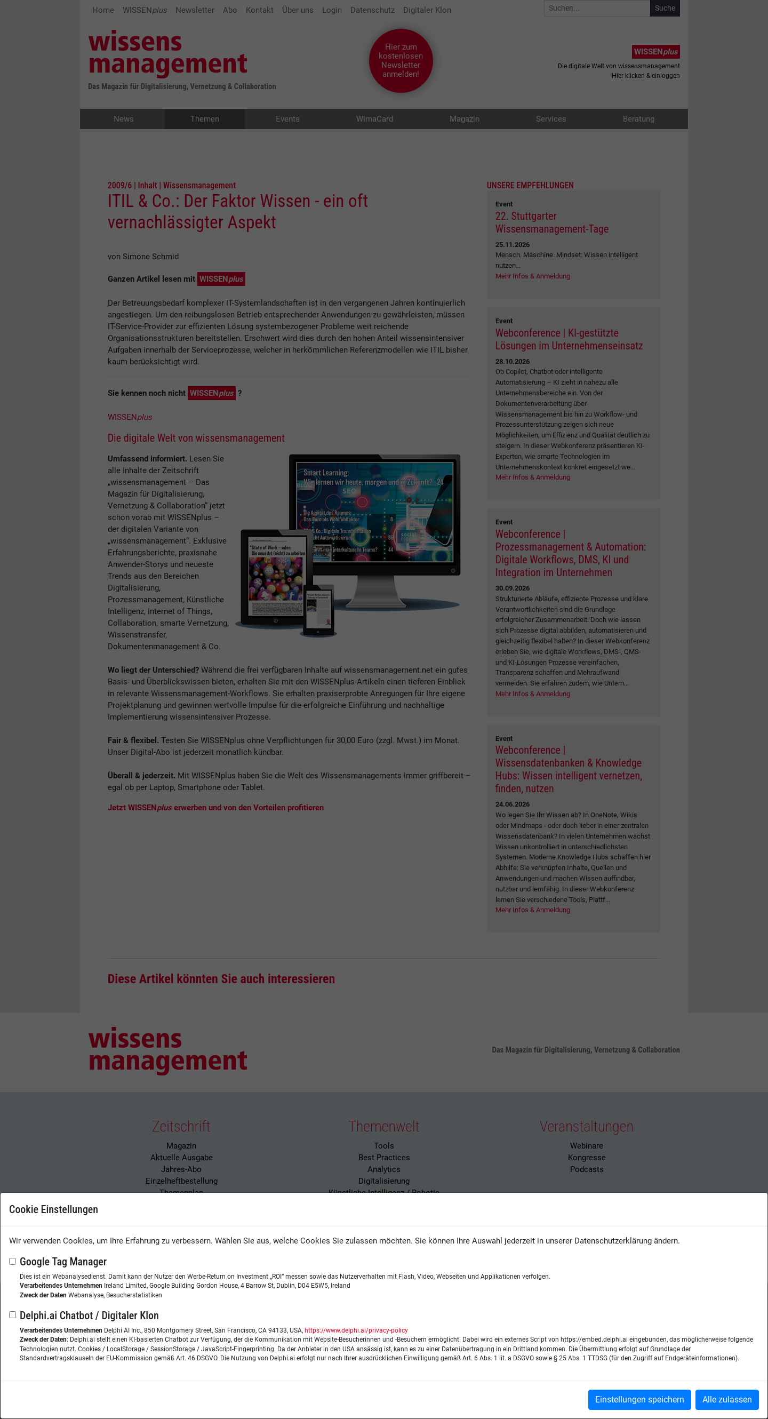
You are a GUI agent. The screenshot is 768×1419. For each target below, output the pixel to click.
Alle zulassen (727, 1399)
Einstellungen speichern (639, 1399)
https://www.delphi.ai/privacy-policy (356, 1330)
